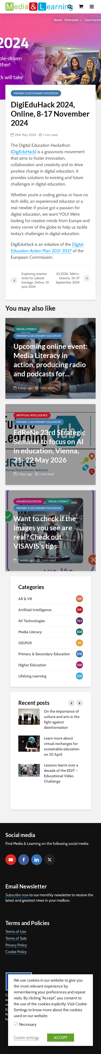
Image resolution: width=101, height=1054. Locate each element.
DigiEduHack (23, 151)
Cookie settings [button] (26, 1037)
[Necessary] (16, 1024)
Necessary (27, 1024)
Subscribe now (17, 894)
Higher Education (28, 501)
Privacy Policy (16, 945)
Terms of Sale (16, 938)
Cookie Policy (16, 951)
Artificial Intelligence (32, 415)
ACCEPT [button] (60, 1037)
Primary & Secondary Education (36, 93)
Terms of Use (15, 931)
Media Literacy (26, 329)
